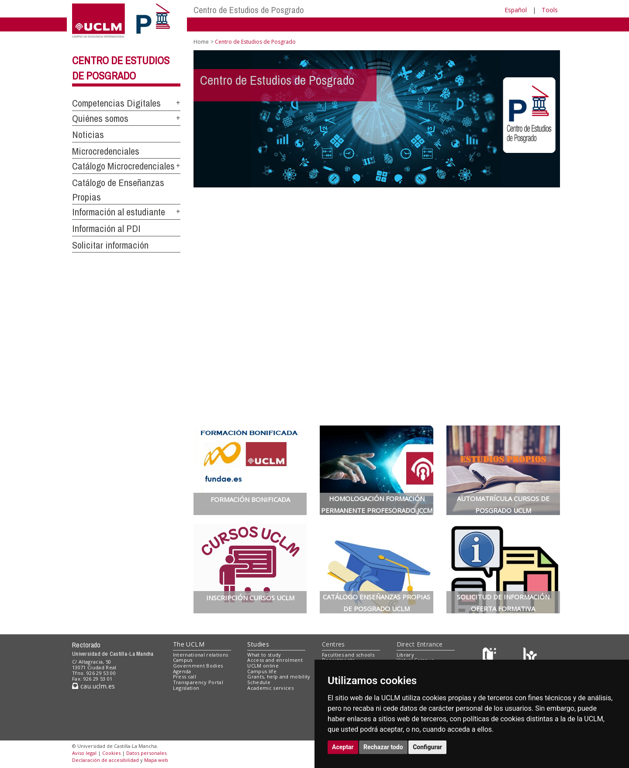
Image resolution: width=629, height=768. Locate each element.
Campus (183, 660)
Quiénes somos (100, 118)
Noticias (88, 134)
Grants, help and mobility (278, 676)
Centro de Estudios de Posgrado (249, 10)
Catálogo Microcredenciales (123, 166)
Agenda (182, 671)
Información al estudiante (118, 211)
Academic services (270, 688)
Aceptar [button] (343, 747)
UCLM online (263, 665)
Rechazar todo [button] (383, 747)
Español (516, 10)
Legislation (186, 688)
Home (201, 41)
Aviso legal (84, 753)
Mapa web (156, 760)
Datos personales (146, 753)
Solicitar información (110, 245)
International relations (200, 654)
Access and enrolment (275, 660)
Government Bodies (198, 665)
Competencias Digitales (116, 103)
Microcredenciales (105, 151)
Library (405, 654)
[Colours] (530, 656)
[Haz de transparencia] (491, 656)
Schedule (258, 682)
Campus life (261, 671)
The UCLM (188, 644)
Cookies (111, 753)
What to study (264, 654)
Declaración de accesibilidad (105, 760)
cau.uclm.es (93, 686)
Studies (258, 644)
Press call (184, 676)
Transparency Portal (198, 682)
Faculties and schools (348, 654)
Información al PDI (106, 228)
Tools (550, 10)
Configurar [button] (427, 747)
